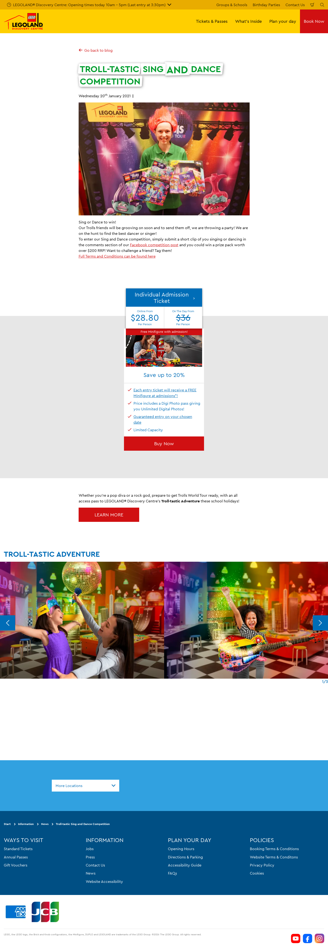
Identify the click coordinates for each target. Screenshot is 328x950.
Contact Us (295, 4)
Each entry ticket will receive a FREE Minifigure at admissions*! (164, 393)
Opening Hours (181, 848)
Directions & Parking (185, 856)
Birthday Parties (266, 4)
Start (7, 824)
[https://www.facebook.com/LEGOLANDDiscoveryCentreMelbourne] (307, 938)
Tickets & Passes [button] (212, 21)
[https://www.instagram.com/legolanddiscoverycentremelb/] (319, 938)
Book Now (314, 21)
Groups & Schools (231, 4)
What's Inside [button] (248, 21)
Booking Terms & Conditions (274, 848)
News (44, 824)
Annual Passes (16, 856)
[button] (164, 327)
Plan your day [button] (282, 21)
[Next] (320, 622)
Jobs (90, 848)
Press (90, 856)
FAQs (172, 873)
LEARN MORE (109, 515)
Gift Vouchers (15, 865)
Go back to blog (96, 50)
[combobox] (85, 786)
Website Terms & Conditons (274, 856)
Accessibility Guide (184, 865)
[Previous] (7, 622)
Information (26, 824)
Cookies (257, 873)
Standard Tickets (18, 848)
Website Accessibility (104, 881)
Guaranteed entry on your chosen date (162, 419)
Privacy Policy (262, 865)
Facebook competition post (154, 244)
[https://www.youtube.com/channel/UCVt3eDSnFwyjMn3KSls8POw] (295, 938)
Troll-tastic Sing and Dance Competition (83, 824)
